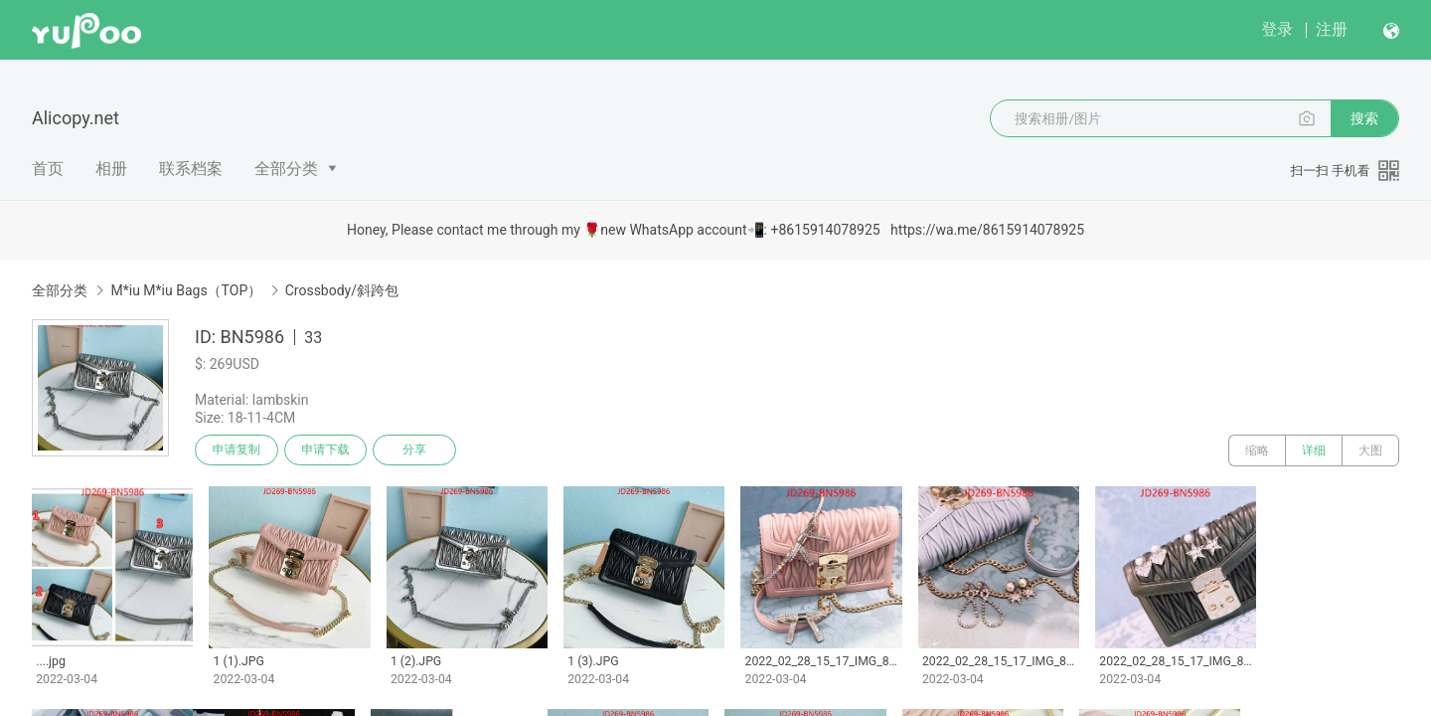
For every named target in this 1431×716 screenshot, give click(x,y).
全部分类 (286, 168)
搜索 (1364, 118)
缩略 (1257, 450)
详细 (1314, 450)
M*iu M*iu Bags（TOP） (185, 290)
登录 (1277, 29)
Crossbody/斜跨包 (341, 290)
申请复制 (236, 450)
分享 (415, 450)
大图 (1370, 450)
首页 (48, 168)
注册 (1332, 29)
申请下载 (326, 450)
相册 (111, 168)
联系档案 (191, 168)
